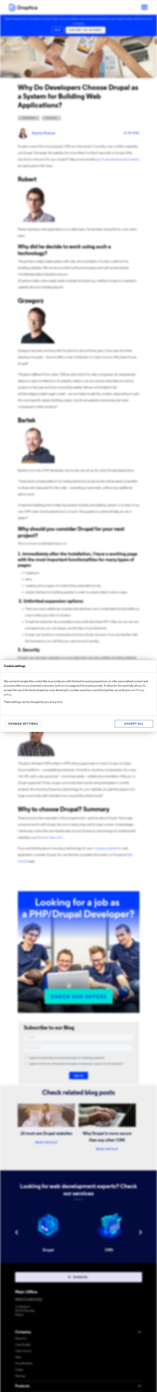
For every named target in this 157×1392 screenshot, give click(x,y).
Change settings (23, 724)
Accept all (134, 724)
